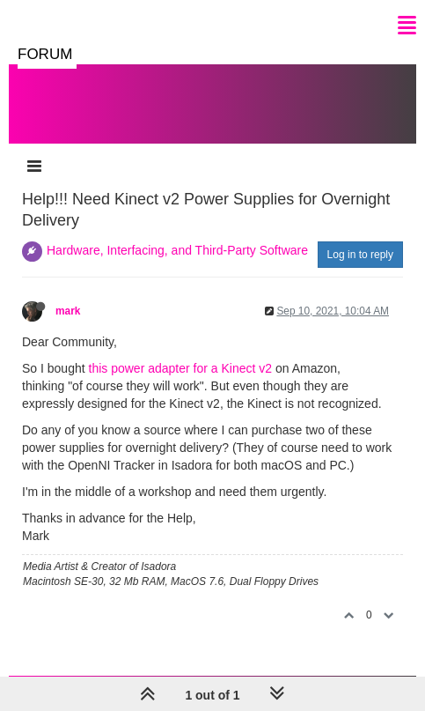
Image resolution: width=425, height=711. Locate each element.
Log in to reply (360, 254)
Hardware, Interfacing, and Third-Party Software (177, 250)
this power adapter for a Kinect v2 (181, 368)
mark (67, 311)
